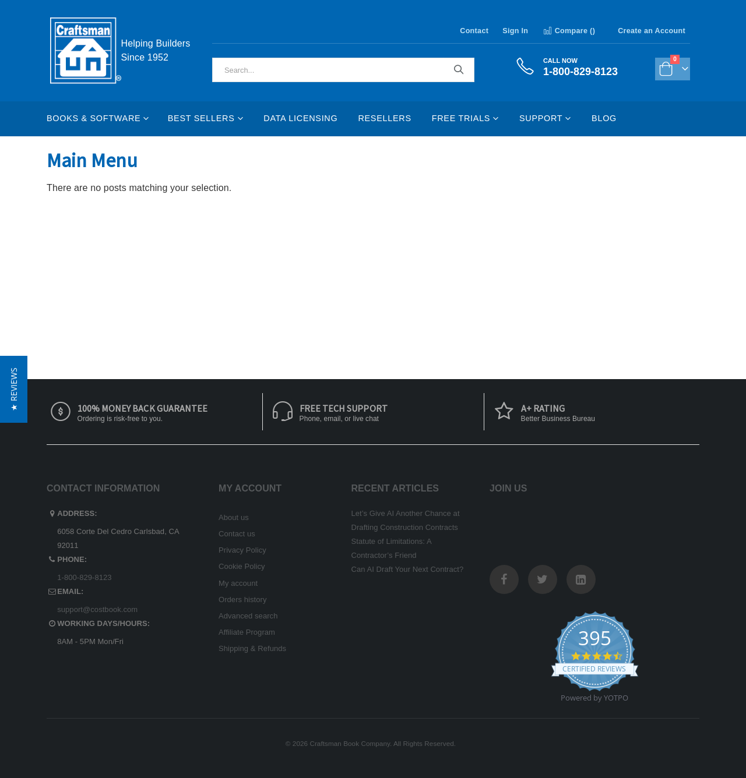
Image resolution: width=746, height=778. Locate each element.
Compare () (568, 31)
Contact (474, 31)
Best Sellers (201, 118)
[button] (13, 389)
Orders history (243, 599)
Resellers (384, 118)
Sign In (515, 31)
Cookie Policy (242, 566)
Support (540, 118)
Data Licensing (300, 118)
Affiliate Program (247, 632)
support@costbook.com (97, 609)
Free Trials (461, 118)
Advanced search (248, 615)
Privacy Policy (242, 550)
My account (238, 583)
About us (234, 517)
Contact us (237, 533)
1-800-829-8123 (84, 577)
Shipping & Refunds (252, 648)
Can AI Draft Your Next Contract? (407, 569)
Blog (604, 118)
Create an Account (651, 31)
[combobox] (343, 70)
